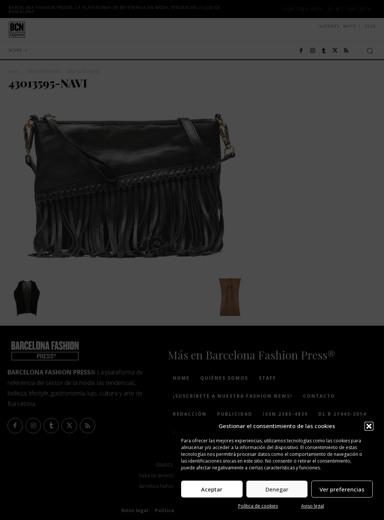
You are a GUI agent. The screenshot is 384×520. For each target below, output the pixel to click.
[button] (369, 426)
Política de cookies (258, 506)
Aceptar (211, 489)
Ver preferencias (342, 489)
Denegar (277, 489)
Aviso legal (312, 506)
